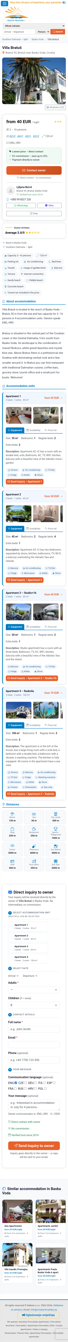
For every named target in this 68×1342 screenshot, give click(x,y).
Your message (23, 1096)
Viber (49, 205)
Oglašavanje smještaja (38, 1315)
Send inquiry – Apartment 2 (24, 580)
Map (34, 213)
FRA (12, 1088)
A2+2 (12, 136)
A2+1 (28, 136)
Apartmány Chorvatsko (40, 1333)
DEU (32, 1083)
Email (12, 1037)
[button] (34, 230)
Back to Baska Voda (14, 242)
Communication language (30, 1077)
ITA (41, 1083)
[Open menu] (4, 3)
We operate (12, 1321)
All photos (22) (55, 107)
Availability (33, 430)
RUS (22, 1088)
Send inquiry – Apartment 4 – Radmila (30, 794)
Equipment (15, 430)
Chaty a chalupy (40, 1329)
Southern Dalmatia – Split (15, 39)
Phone (18, 1053)
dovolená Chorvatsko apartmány (34, 1321)
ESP (51, 1083)
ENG (12, 1083)
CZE (22, 1083)
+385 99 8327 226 (18, 199)
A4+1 (20, 136)
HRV (32, 1088)
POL (42, 1088)
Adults (13, 982)
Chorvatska (21, 1325)
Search (58, 31)
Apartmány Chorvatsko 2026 (41, 1325)
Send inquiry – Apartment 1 (24, 481)
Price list (51, 430)
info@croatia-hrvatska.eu (44, 1309)
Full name (15, 1022)
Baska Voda (38, 39)
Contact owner (34, 170)
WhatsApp (21, 205)
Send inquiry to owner (34, 1146)
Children (19, 998)
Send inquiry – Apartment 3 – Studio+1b (31, 678)
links (27, 1333)
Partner (20, 1333)
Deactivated (10, 1333)
